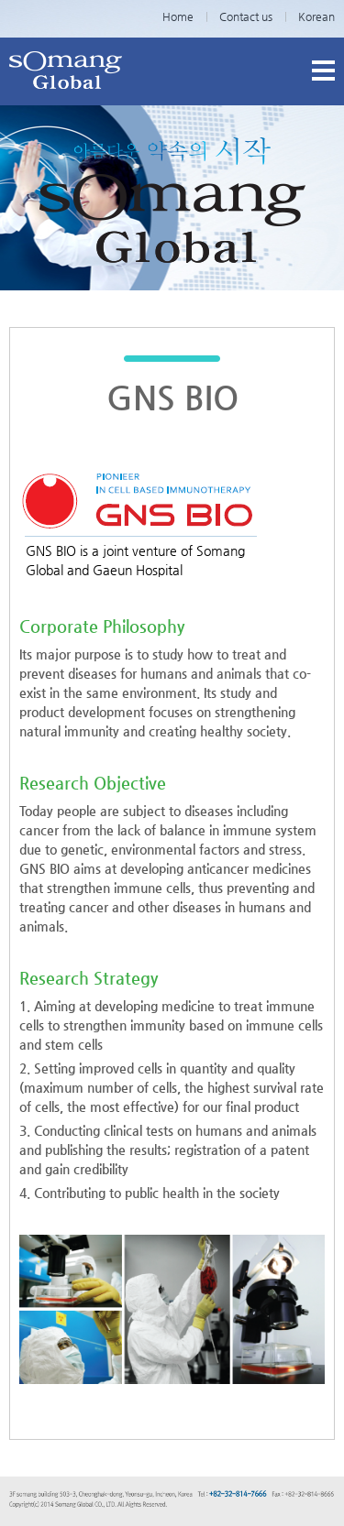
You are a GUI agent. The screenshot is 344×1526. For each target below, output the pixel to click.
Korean (316, 16)
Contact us (245, 16)
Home (178, 16)
